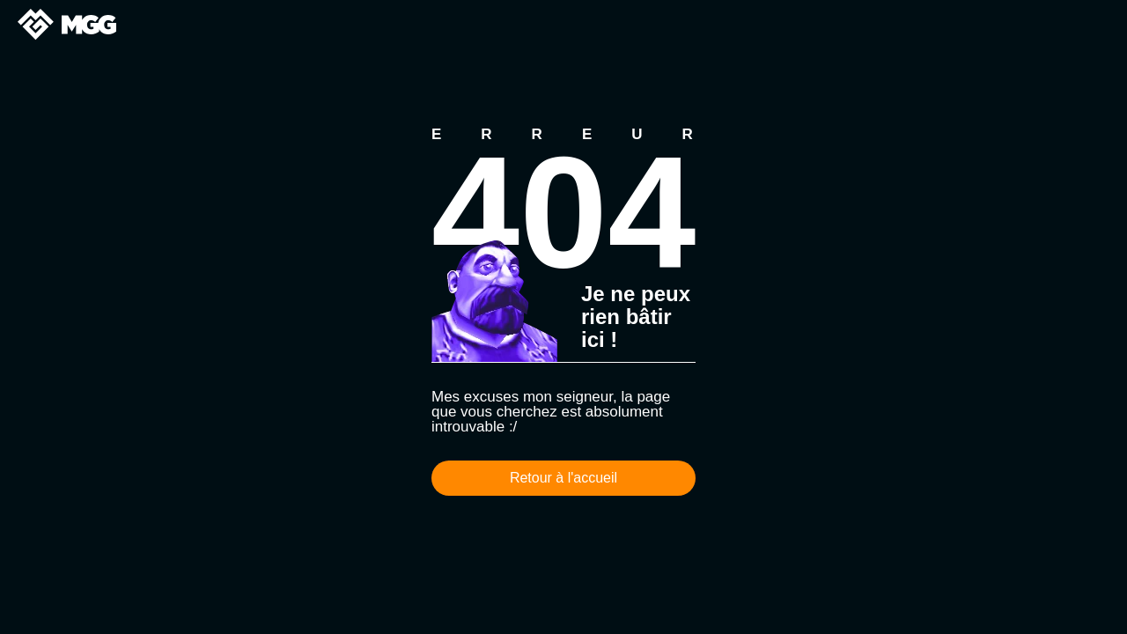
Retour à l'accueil (563, 477)
